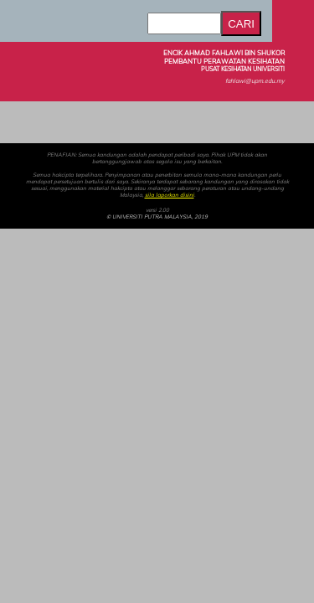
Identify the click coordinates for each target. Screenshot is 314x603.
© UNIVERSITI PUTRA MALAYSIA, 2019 (157, 217)
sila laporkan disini (169, 195)
